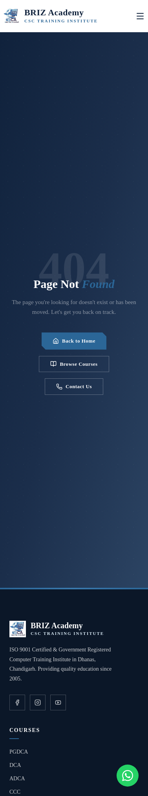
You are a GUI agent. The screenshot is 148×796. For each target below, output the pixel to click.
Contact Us (74, 386)
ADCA (17, 778)
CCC (14, 792)
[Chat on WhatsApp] (128, 776)
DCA (15, 765)
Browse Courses (73, 364)
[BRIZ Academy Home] (50, 16)
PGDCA (18, 752)
